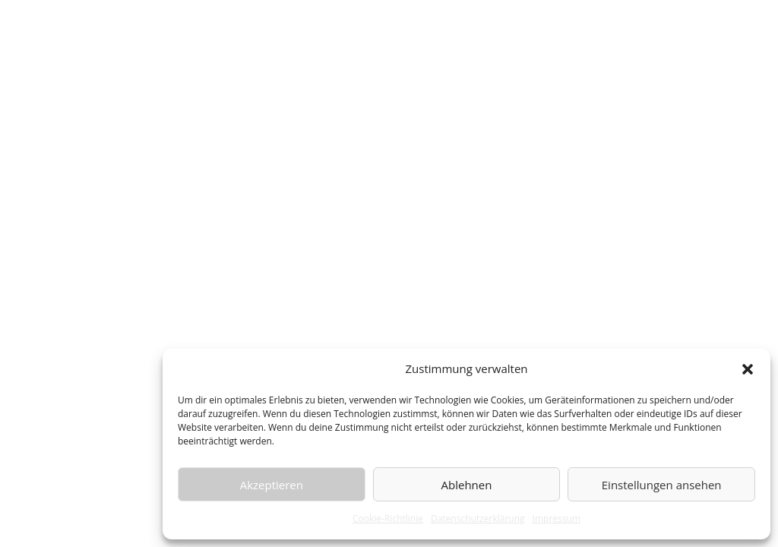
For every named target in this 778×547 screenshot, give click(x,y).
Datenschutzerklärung (478, 518)
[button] (747, 369)
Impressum (556, 518)
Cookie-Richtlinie (388, 518)
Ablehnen (466, 484)
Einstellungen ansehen (662, 484)
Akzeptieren (271, 484)
